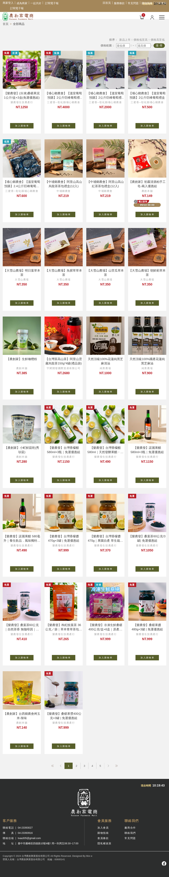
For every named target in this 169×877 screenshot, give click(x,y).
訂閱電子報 (52, 3)
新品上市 (125, 39)
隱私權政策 (104, 843)
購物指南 (147, 3)
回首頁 (107, 2)
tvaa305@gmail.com (29, 838)
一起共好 (35, 3)
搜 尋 (159, 45)
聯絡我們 (130, 832)
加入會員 (103, 827)
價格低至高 (141, 39)
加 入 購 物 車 (24, 125)
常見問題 (133, 3)
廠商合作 (130, 827)
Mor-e (89, 856)
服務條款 (119, 3)
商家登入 (8, 2)
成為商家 (22, 3)
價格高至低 (158, 39)
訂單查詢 (160, 3)
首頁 (5, 23)
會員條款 (103, 838)
